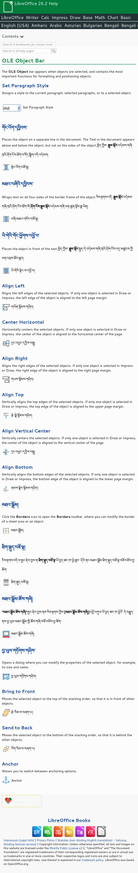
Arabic (56, 25)
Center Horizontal (23, 322)
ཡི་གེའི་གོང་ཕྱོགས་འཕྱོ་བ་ (20, 235)
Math (100, 17)
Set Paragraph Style (25, 85)
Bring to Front (18, 691)
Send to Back (17, 727)
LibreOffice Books (69, 820)
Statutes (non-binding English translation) (84, 840)
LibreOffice (12, 17)
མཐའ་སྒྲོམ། (10, 504)
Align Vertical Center (26, 431)
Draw (75, 17)
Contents (10, 36)
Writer (32, 17)
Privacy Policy (46, 840)
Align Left (13, 285)
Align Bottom (17, 467)
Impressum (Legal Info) (19, 840)
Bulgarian (92, 25)
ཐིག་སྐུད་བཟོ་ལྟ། (13, 547)
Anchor (10, 764)
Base (88, 17)
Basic (125, 17)
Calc (45, 17)
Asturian (72, 25)
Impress (60, 17)
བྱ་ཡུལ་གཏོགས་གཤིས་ (18, 650)
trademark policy (92, 860)
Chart (112, 17)
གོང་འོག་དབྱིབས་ (14, 127)
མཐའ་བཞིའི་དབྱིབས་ (17, 184)
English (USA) (15, 25)
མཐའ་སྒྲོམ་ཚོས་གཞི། (17, 599)
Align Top (13, 394)
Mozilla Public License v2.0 (67, 848)
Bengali (111, 25)
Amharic (39, 25)
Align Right (15, 358)
